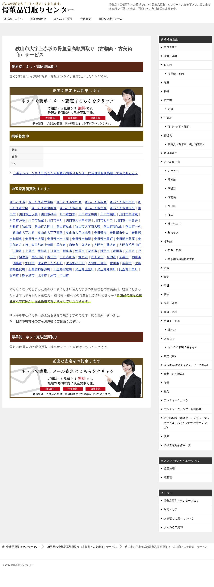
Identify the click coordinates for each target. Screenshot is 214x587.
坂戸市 (83, 257)
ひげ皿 (172, 206)
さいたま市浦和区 (69, 202)
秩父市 (105, 251)
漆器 (170, 214)
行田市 (64, 275)
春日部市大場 (34, 238)
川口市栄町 (108, 214)
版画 (166, 82)
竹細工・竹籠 (172, 320)
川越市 (14, 226)
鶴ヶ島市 (28, 275)
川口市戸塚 (17, 220)
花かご (172, 329)
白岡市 (14, 275)
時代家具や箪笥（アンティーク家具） (186, 364)
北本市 (42, 275)
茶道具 (168, 135)
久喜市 (123, 257)
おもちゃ (169, 338)
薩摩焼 (172, 179)
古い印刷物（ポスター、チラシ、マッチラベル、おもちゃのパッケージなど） (186, 422)
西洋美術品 (170, 153)
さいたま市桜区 (96, 208)
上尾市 (30, 251)
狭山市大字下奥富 (50, 232)
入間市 (98, 244)
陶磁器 (172, 188)
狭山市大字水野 (24, 232)
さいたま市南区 (71, 208)
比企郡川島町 (128, 269)
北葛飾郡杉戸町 (39, 269)
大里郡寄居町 (62, 269)
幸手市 (127, 263)
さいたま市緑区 (96, 202)
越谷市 (111, 244)
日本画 (168, 64)
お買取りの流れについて (178, 518)
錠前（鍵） (170, 356)
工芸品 (168, 117)
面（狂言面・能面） (180, 126)
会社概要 (85, 18)
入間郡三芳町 (97, 263)
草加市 (61, 244)
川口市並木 (67, 214)
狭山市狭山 (64, 226)
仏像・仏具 (174, 250)
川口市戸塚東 (128, 214)
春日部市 (100, 232)
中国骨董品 (170, 47)
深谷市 (92, 251)
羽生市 (23, 257)
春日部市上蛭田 (42, 244)
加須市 (30, 263)
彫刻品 (168, 241)
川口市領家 (36, 220)
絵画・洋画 (170, 56)
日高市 (55, 251)
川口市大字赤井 (127, 220)
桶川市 (136, 257)
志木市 (130, 251)
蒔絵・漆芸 (170, 303)
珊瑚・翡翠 (170, 312)
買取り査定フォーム (111, 18)
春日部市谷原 (125, 238)
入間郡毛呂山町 (130, 244)
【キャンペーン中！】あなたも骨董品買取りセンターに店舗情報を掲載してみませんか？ (75, 173)
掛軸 (166, 91)
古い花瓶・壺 (172, 161)
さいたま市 (17, 202)
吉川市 (114, 263)
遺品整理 (169, 468)
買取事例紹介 (38, 18)
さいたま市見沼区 (122, 208)
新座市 (67, 251)
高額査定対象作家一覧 (177, 445)
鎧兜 (166, 276)
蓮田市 (117, 251)
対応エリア (170, 509)
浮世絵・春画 (176, 73)
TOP (22, 546)
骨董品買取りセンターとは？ (181, 500)
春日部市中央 (119, 232)
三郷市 (17, 251)
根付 (166, 391)
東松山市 (37, 257)
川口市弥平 (49, 214)
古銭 (166, 267)
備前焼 (172, 197)
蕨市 (53, 275)
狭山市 (26, 226)
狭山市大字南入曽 (87, 226)
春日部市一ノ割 (58, 238)
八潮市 (111, 257)
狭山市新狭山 (112, 226)
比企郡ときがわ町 (50, 263)
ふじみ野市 (67, 257)
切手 (166, 294)
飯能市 (42, 251)
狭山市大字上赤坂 (78, 232)
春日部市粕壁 (81, 238)
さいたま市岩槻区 (44, 208)
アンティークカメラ (176, 400)
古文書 (168, 100)
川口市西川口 (103, 220)
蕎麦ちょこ (174, 223)
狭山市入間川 (44, 226)
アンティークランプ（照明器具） (184, 409)
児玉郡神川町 (106, 269)
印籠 (166, 382)
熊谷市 (86, 244)
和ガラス (173, 232)
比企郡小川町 (75, 263)
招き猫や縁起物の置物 (181, 259)
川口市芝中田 (87, 214)
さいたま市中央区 (122, 202)
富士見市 (97, 257)
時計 (166, 285)
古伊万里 (173, 170)
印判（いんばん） (174, 373)
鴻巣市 (17, 263)
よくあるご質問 (63, 18)
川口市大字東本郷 (78, 220)
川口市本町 (55, 220)
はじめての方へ (13, 18)
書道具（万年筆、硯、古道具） (186, 144)
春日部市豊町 (103, 238)
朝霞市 (80, 251)
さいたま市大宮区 (40, 202)
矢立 (166, 436)
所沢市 (73, 244)
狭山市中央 (133, 226)
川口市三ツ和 (28, 214)
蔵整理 (168, 477)
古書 (170, 108)
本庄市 (52, 257)
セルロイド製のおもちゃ (182, 347)
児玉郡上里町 (84, 269)
